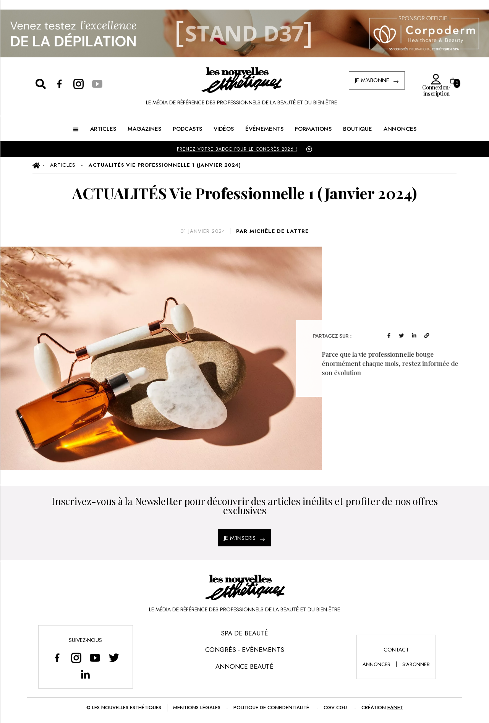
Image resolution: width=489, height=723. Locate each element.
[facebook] (416, 334)
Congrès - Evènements (244, 649)
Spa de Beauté (244, 633)
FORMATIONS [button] (313, 129)
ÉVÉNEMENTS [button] (264, 129)
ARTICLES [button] (103, 129)
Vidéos (224, 129)
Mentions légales (196, 707)
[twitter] (429, 334)
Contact (396, 649)
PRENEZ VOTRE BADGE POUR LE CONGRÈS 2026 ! (237, 149)
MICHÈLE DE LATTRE (279, 231)
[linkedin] (441, 334)
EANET (395, 707)
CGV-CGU (336, 707)
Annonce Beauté (244, 666)
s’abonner (416, 664)
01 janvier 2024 (202, 231)
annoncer (376, 664)
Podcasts (187, 129)
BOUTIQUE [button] (357, 129)
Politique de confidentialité (272, 707)
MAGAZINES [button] (144, 129)
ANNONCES (400, 129)
